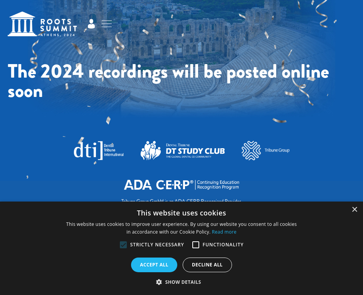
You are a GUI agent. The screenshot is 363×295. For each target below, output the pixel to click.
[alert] (181, 248)
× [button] (354, 210)
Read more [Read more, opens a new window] (224, 232)
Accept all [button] (154, 264)
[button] (123, 245)
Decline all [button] (207, 264)
